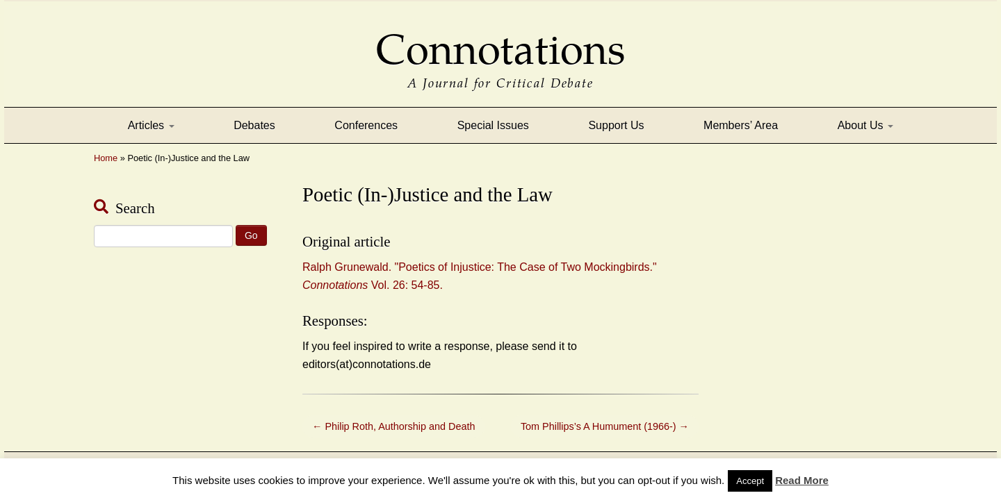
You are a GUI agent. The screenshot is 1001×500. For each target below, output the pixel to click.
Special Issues (493, 125)
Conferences (366, 125)
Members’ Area (740, 125)
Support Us (616, 125)
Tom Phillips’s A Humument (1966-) (605, 426)
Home (105, 158)
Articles (151, 125)
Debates (254, 125)
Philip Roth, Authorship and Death (393, 426)
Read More (802, 480)
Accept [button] (750, 481)
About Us (865, 125)
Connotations (500, 40)
